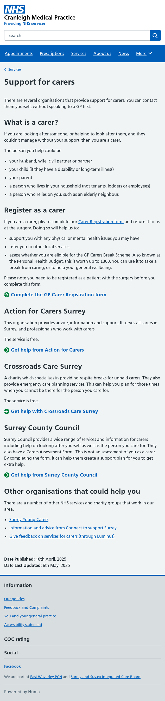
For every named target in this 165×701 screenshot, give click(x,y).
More (144, 53)
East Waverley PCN (46, 676)
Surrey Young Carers (28, 519)
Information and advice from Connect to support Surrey (63, 527)
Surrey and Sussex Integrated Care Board (106, 676)
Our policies (14, 599)
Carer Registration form (101, 221)
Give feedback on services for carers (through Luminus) (62, 536)
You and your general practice (30, 616)
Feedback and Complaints (26, 607)
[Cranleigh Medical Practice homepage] (51, 15)
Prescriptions (52, 53)
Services (78, 53)
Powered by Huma (22, 691)
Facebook (12, 666)
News (123, 53)
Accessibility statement (23, 624)
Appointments (19, 53)
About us (102, 53)
